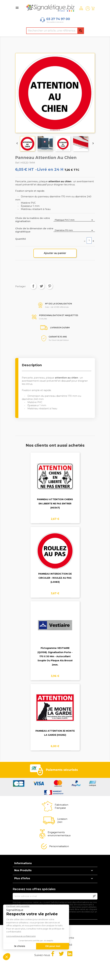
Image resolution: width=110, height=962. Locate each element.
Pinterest (49, 286)
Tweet (41, 286)
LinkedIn (69, 953)
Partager (33, 286)
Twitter (61, 953)
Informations (23, 863)
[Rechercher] (55, 30)
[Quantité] (89, 240)
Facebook (52, 953)
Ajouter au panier (55, 253)
